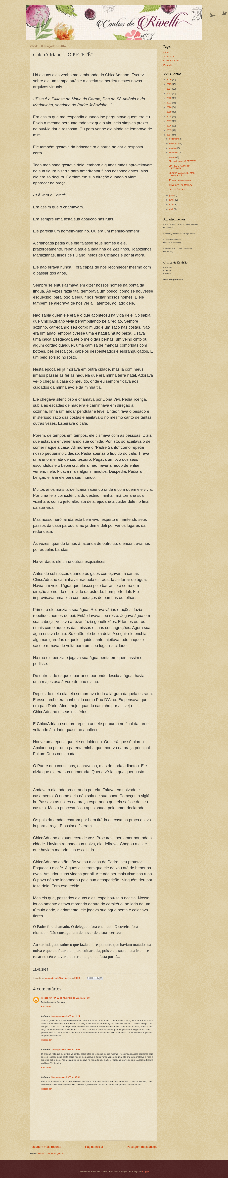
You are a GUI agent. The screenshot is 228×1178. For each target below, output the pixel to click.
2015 (169, 130)
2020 (169, 107)
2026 (169, 79)
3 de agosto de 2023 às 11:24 (65, 1016)
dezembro (174, 139)
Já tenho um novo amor (180, 180)
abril (171, 209)
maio (171, 204)
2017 (169, 121)
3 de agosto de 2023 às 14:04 (65, 1049)
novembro (174, 143)
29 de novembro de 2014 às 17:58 (73, 998)
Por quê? (167, 65)
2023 (169, 93)
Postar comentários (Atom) (51, 1153)
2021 (169, 102)
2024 (169, 89)
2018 (169, 116)
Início (166, 52)
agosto (172, 157)
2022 (169, 98)
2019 (169, 112)
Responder (46, 1006)
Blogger (146, 1171)
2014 (169, 135)
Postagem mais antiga (142, 1146)
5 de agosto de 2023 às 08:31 (65, 1077)
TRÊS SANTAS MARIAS (180, 185)
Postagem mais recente (45, 1146)
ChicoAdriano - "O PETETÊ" (182, 161)
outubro (173, 148)
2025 (169, 84)
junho (172, 200)
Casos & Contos (171, 60)
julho (171, 195)
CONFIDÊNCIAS (177, 189)
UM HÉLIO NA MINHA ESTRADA (179, 167)
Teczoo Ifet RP (48, 998)
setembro (174, 152)
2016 (169, 125)
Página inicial (94, 1146)
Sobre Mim (168, 56)
